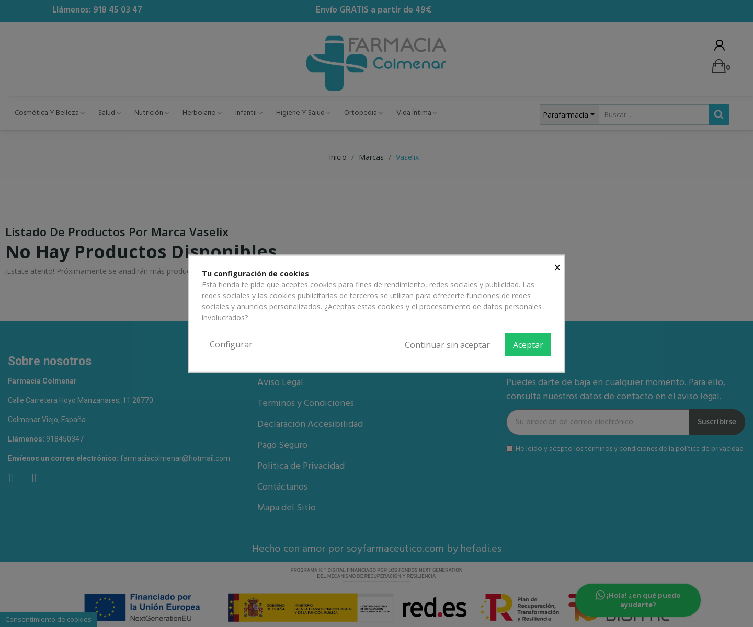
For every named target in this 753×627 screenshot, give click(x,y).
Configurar (231, 344)
